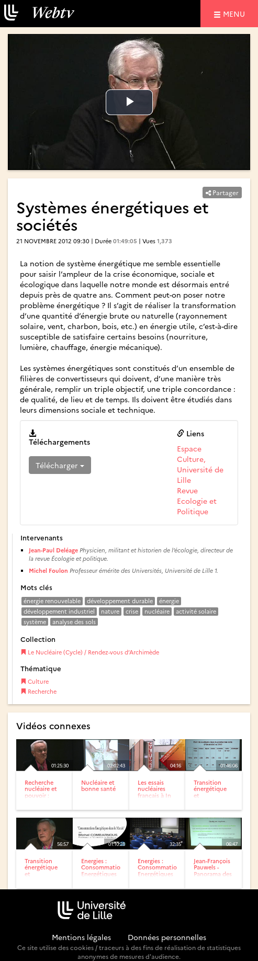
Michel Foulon (48, 570)
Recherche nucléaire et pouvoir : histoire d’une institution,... (44, 794)
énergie (169, 601)
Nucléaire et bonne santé (98, 785)
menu (235, 13)
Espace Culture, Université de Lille (200, 464)
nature (110, 611)
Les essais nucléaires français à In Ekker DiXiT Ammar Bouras (154, 798)
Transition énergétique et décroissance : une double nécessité (44, 876)
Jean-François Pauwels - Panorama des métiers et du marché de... (213, 873)
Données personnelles (167, 937)
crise (132, 611)
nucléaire (157, 611)
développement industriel (59, 611)
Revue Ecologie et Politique (197, 500)
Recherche (38, 691)
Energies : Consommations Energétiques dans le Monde (104, 873)
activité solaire (196, 611)
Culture (34, 681)
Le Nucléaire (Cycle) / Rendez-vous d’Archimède (89, 652)
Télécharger (60, 465)
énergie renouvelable (52, 601)
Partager (222, 192)
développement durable (120, 601)
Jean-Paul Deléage (53, 550)
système (35, 622)
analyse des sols (74, 622)
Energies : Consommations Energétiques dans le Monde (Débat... (160, 876)
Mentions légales (81, 937)
